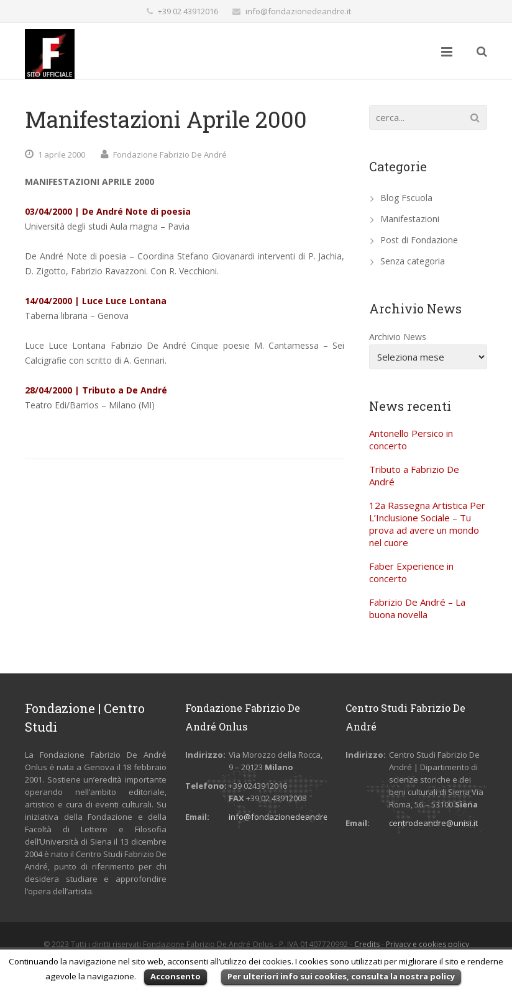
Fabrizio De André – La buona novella (417, 608)
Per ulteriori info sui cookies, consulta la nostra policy (341, 976)
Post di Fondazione (419, 240)
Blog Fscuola (406, 198)
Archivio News (397, 337)
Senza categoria (412, 261)
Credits (367, 944)
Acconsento (175, 976)
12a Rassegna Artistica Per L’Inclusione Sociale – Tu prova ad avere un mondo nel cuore (427, 524)
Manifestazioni (409, 219)
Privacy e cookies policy (427, 944)
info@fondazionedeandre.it (298, 11)
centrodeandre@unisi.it (433, 823)
